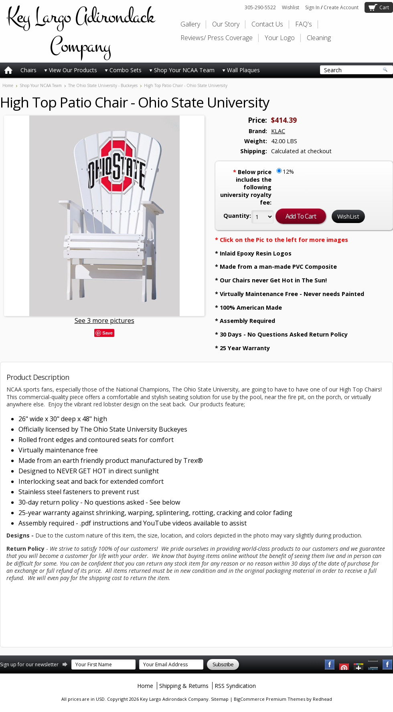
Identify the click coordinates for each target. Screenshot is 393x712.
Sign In (312, 7)
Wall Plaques (241, 70)
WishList (348, 216)
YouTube (344, 664)
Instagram (388, 664)
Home (7, 85)
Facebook (330, 664)
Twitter (359, 664)
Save (107, 333)
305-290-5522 (260, 7)
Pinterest (373, 664)
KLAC (278, 131)
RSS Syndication (235, 686)
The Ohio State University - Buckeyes (103, 85)
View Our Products (70, 70)
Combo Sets (123, 70)
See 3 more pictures (104, 320)
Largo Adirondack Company (80, 31)
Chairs (28, 70)
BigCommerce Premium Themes (269, 699)
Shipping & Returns (184, 686)
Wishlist (290, 7)
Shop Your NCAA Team (182, 70)
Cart (384, 7)
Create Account (341, 7)
